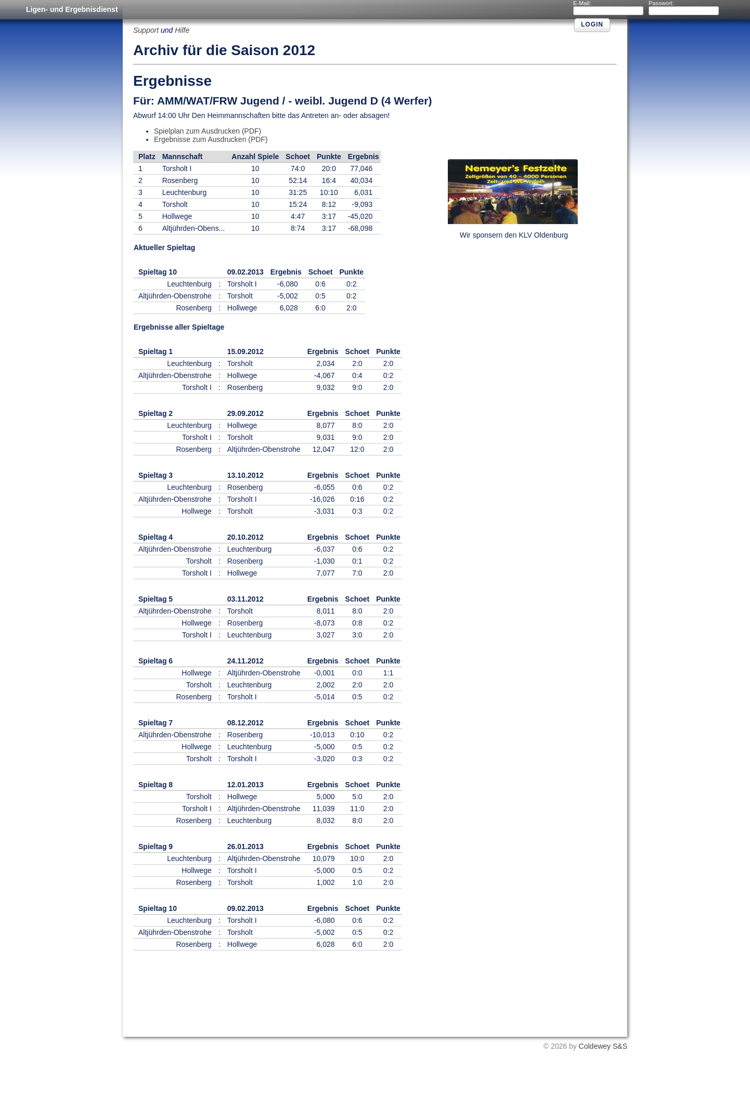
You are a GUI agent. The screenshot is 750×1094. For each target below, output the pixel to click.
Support (146, 30)
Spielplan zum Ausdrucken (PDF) (207, 131)
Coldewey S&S (603, 1046)
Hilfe (182, 30)
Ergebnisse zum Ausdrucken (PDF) (211, 139)
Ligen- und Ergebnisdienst (72, 9)
